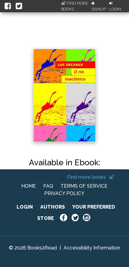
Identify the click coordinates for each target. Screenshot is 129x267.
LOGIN (25, 207)
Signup (98, 6)
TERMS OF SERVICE (84, 186)
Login (115, 6)
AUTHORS (52, 207)
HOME (28, 186)
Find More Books (74, 6)
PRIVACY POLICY (64, 193)
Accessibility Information (92, 248)
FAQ (48, 186)
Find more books (90, 177)
